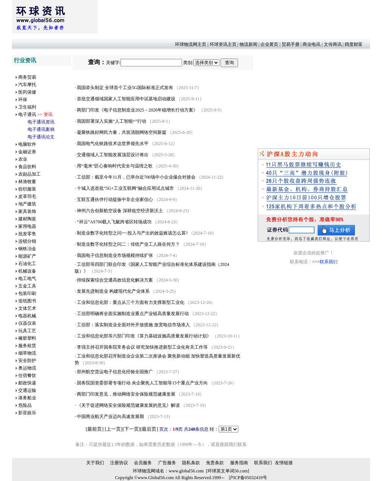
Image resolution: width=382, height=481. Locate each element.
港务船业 (27, 397)
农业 (22, 159)
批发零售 (27, 233)
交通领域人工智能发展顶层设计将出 (112, 154)
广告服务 (167, 462)
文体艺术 (27, 308)
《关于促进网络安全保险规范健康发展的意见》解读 (128, 405)
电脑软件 (27, 144)
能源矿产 (27, 256)
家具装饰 (27, 211)
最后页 (149, 429)
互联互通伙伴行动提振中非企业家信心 (115, 199)
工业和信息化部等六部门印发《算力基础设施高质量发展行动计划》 (144, 336)
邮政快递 (27, 383)
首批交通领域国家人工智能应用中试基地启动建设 (126, 98)
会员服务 (143, 462)
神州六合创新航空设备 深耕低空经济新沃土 (120, 210)
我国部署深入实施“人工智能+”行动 (111, 121)
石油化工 (27, 263)
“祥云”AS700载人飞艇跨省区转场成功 (114, 221)
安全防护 (27, 360)
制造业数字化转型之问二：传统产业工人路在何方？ (128, 244)
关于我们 (95, 462)
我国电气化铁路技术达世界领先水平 (112, 143)
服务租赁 (27, 345)
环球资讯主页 (223, 44)
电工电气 (27, 278)
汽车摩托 (27, 84)
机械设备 (27, 271)
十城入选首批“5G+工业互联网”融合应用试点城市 (125, 188)
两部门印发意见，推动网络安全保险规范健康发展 (126, 394)
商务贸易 (27, 77)
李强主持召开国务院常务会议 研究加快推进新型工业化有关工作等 (142, 347)
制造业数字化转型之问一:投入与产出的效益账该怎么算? (132, 233)
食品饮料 (27, 166)
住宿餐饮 (27, 375)
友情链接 (284, 462)
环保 (22, 99)
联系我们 (263, 462)
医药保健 (27, 92)
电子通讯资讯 (41, 122)
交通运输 (27, 390)
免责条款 (215, 462)
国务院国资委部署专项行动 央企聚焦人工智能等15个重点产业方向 (142, 383)
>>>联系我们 (325, 261)
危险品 (25, 405)
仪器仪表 (27, 323)
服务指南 (239, 462)
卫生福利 (27, 107)
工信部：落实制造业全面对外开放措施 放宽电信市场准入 (133, 324)
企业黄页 (269, 44)
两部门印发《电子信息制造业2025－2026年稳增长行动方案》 (137, 110)
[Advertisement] (233, 17)
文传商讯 (333, 44)
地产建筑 (27, 204)
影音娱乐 (27, 412)
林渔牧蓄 (27, 181)
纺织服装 (27, 189)
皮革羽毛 (27, 196)
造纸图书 (27, 301)
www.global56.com (186, 471)
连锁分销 (27, 241)
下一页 (131, 429)
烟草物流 (27, 353)
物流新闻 (248, 44)
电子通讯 (27, 114)
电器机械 (27, 315)
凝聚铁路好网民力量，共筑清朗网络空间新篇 (121, 132)
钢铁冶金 (27, 248)
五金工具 (27, 286)
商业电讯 (311, 44)
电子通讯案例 (41, 129)
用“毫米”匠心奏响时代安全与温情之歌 (115, 166)
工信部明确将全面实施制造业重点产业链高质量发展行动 (133, 313)
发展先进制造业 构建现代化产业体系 (113, 291)
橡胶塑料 (27, 338)
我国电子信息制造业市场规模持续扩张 (115, 255)
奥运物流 (27, 368)
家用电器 (27, 226)
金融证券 (27, 151)
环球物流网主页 (190, 44)
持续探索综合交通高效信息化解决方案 (115, 280)
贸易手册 (291, 44)
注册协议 (119, 462)
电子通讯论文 (41, 136)
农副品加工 (29, 174)
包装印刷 (27, 293)
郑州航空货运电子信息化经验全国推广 (115, 371)
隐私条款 (191, 462)
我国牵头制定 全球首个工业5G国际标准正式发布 (125, 87)
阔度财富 (354, 44)
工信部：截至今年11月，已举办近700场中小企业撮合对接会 (136, 177)
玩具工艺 (27, 330)
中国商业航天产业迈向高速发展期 (110, 416)
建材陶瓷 (27, 218)
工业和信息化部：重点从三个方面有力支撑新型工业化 (130, 302)
